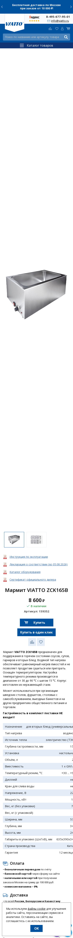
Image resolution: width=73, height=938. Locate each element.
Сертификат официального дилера (33, 579)
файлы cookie (37, 909)
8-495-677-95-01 (58, 16)
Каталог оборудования (25, 572)
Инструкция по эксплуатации (29, 557)
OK (36, 928)
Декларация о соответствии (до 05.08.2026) (39, 564)
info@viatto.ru (60, 21)
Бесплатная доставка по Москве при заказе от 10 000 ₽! (36, 6)
